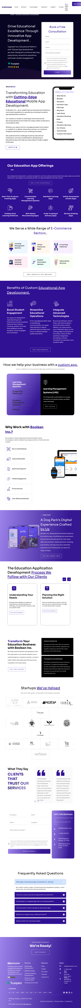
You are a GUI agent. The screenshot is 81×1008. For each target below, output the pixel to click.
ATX (17, 992)
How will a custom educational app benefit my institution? (34, 895)
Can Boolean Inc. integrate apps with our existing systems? (35, 901)
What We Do (61, 96)
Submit (57, 72)
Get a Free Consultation (40, 183)
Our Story (44, 971)
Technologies (33, 7)
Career (43, 969)
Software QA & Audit (31, 983)
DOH (45, 992)
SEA (22, 992)
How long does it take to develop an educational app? (33, 908)
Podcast (44, 974)
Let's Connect (40, 952)
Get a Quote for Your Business (39, 274)
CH (27, 992)
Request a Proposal (29, 851)
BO (31, 992)
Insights (53, 7)
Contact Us (12, 147)
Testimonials (61, 131)
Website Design (30, 971)
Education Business (64, 125)
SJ (35, 992)
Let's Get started (17, 669)
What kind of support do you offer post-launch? (31, 914)
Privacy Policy (36, 844)
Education (60, 102)
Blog (42, 966)
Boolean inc (27, 1004)
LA (9, 992)
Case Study (61, 113)
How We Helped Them (51, 556)
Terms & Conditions (46, 1001)
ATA (40, 992)
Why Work (60, 110)
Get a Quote (50, 406)
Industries (44, 7)
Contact (61, 7)
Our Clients (61, 128)
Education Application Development (27, 14)
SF (13, 992)
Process (60, 122)
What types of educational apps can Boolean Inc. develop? (35, 882)
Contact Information (64, 134)
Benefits (60, 99)
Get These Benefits (40, 350)
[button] (63, 829)
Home (16, 7)
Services (23, 7)
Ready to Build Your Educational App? (28, 921)
